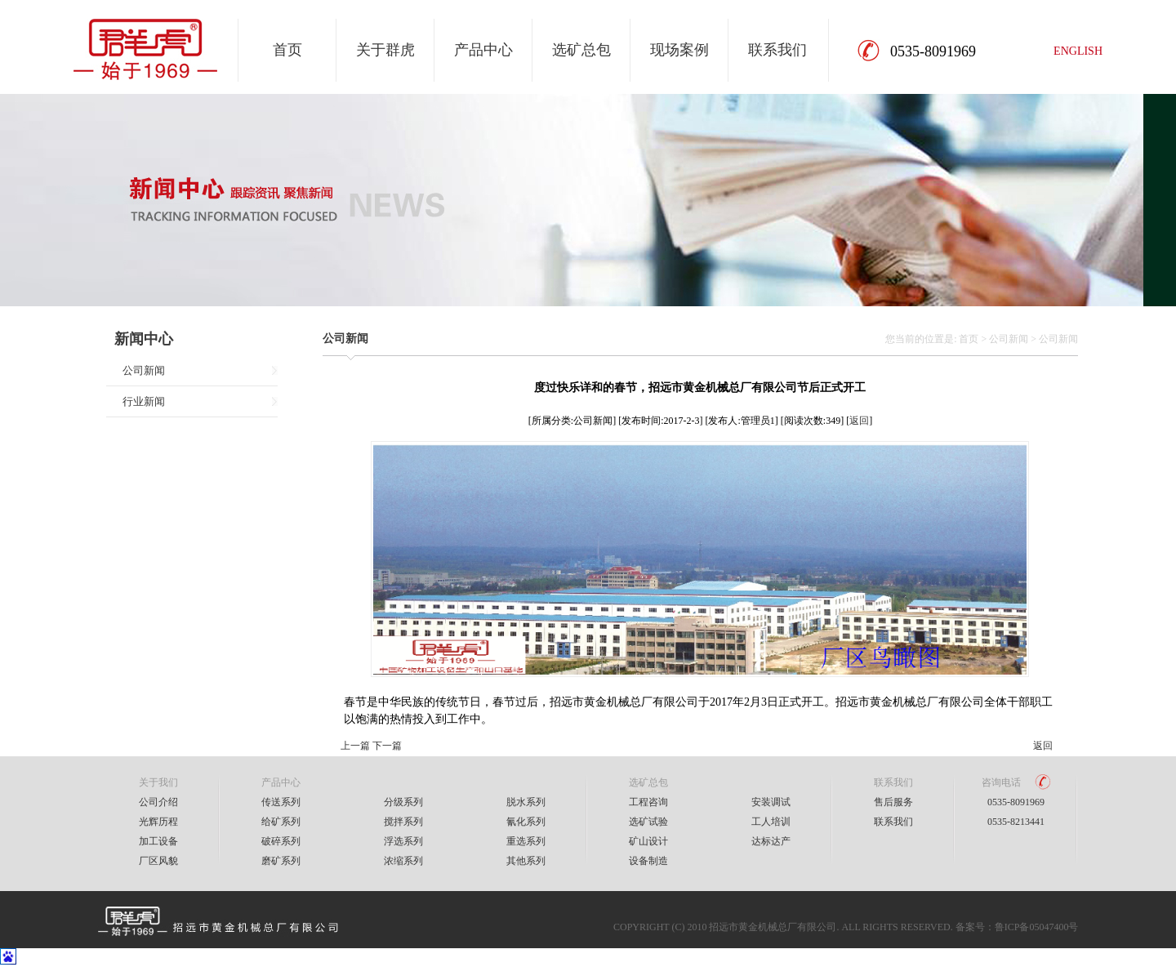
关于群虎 (385, 50)
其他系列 (526, 861)
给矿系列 (281, 821)
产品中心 (483, 50)
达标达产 (771, 841)
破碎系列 (281, 841)
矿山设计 (648, 841)
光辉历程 (158, 821)
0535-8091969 (1016, 802)
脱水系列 (526, 802)
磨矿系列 (281, 861)
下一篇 (387, 745)
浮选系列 (403, 841)
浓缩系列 (403, 861)
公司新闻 (143, 370)
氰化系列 (526, 821)
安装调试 (771, 802)
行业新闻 (143, 401)
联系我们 (777, 50)
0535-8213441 (1016, 821)
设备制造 (648, 861)
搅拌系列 (403, 821)
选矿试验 (648, 821)
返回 (859, 420)
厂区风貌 (158, 861)
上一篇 (355, 745)
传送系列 (281, 802)
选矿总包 (581, 50)
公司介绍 (158, 802)
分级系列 (403, 802)
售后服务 (893, 802)
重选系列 (526, 841)
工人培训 (771, 821)
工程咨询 (648, 802)
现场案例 (679, 50)
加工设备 (158, 841)
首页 (287, 50)
